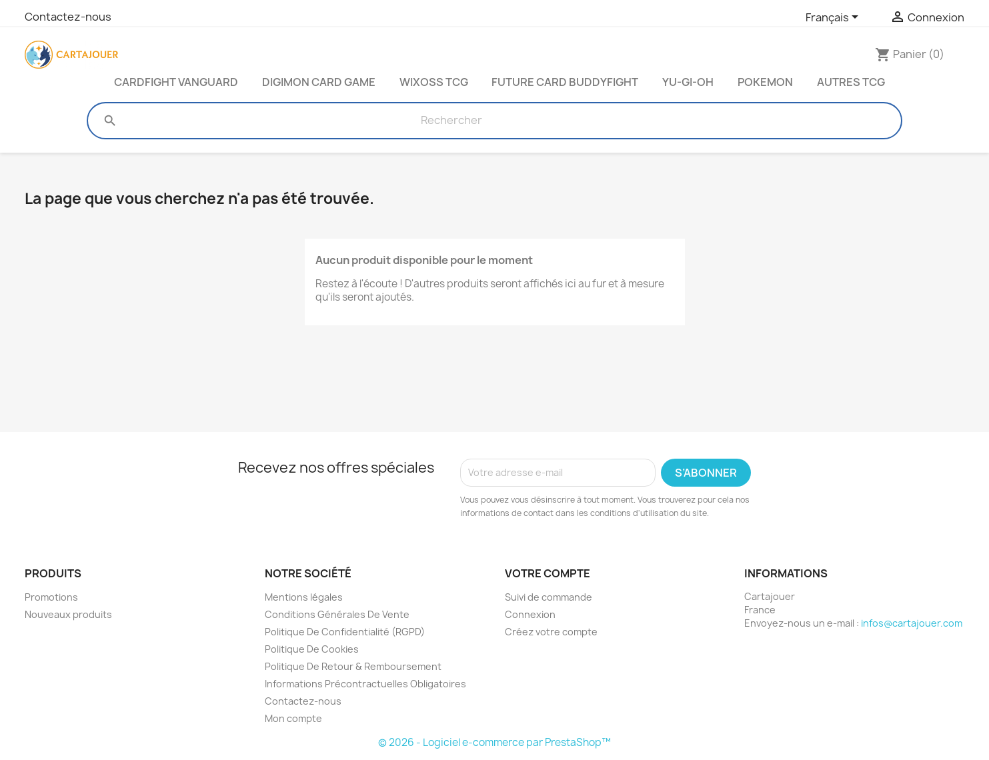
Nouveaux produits (68, 614)
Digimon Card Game (318, 82)
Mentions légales (304, 597)
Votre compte (547, 573)
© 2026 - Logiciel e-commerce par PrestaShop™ (494, 742)
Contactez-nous (68, 16)
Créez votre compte (551, 631)
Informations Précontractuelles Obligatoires (365, 683)
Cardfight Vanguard (176, 82)
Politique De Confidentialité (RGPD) (345, 631)
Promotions (51, 597)
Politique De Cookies (312, 649)
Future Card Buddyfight (564, 82)
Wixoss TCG (433, 82)
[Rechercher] (451, 120)
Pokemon (765, 82)
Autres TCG (851, 82)
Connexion (530, 614)
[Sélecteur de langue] (834, 18)
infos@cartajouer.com (911, 623)
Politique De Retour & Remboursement (353, 666)
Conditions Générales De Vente (337, 614)
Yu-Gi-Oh (688, 82)
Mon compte (293, 718)
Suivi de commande (548, 597)
